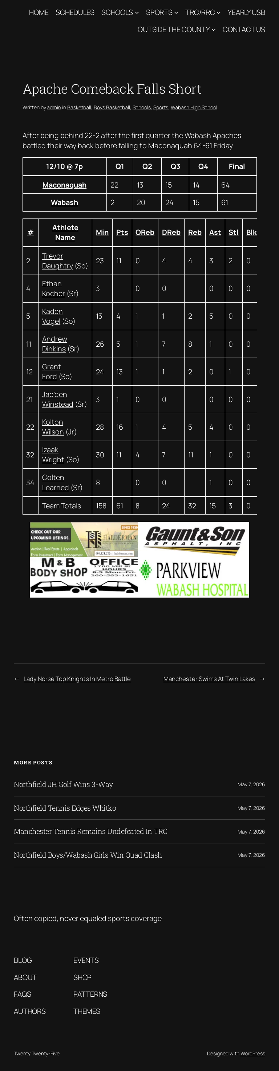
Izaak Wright (53, 455)
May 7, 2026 (251, 784)
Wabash (64, 202)
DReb (171, 232)
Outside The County (174, 29)
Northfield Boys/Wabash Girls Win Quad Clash (88, 855)
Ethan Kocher (53, 289)
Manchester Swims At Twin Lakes (209, 678)
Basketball (79, 107)
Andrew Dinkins (54, 344)
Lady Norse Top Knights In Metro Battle (77, 678)
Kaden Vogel (52, 316)
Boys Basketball (112, 107)
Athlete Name (65, 233)
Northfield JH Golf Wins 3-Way (63, 784)
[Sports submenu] (176, 12)
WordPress (252, 1053)
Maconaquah (64, 185)
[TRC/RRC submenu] (219, 12)
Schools (117, 12)
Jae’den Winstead (57, 399)
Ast (215, 232)
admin (54, 107)
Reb (195, 232)
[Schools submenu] (137, 12)
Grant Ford (51, 372)
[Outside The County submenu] (213, 29)
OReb (145, 232)
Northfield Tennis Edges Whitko (65, 808)
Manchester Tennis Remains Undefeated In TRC (90, 831)
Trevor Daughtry (57, 261)
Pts (122, 232)
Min (102, 232)
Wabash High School (194, 107)
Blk (251, 232)
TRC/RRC (200, 12)
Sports (159, 12)
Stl (234, 232)
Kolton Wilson (53, 427)
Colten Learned (55, 482)
